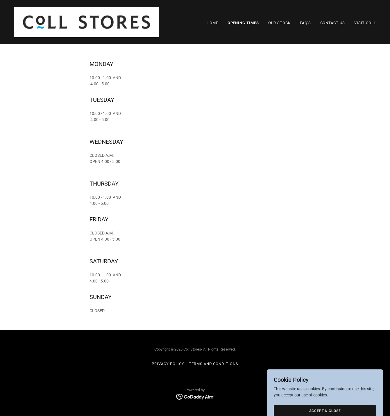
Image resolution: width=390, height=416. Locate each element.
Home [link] (212, 23)
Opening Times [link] (243, 23)
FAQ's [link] (305, 23)
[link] (86, 21)
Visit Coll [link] (365, 23)
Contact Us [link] (332, 23)
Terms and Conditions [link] (213, 364)
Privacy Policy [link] (168, 364)
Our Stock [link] (279, 23)
